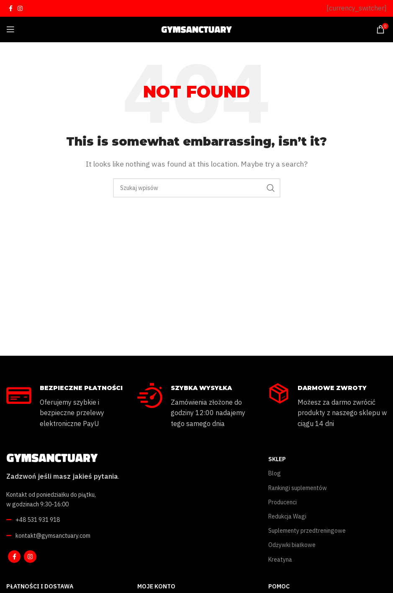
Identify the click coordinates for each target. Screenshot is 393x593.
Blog (274, 473)
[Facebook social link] (10, 8)
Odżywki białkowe (292, 545)
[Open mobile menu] (10, 29)
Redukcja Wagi (287, 516)
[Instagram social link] (20, 8)
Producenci (282, 502)
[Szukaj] (196, 188)
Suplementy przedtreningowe (307, 530)
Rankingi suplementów (297, 488)
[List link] (98, 519)
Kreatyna (280, 559)
